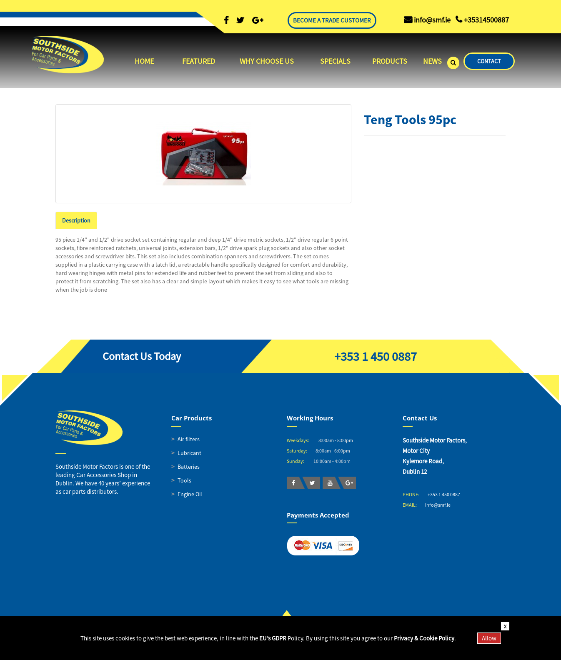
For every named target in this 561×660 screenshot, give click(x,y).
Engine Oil (190, 494)
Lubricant (189, 453)
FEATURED (198, 61)
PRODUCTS (389, 61)
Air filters (189, 439)
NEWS (432, 61)
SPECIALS (335, 61)
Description (76, 220)
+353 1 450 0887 (375, 356)
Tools (184, 480)
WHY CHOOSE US (267, 61)
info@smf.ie (438, 505)
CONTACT (489, 61)
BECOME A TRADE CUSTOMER (332, 20)
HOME (144, 61)
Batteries (189, 466)
